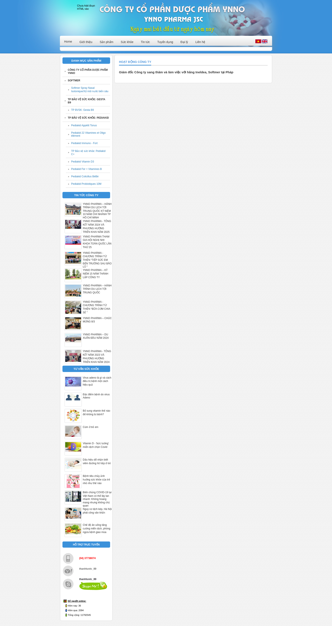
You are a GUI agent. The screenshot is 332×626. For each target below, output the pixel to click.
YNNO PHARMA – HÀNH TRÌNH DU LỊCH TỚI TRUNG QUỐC (97, 289)
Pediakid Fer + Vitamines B (86, 169)
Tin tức (145, 42)
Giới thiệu (85, 42)
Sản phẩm (106, 42)
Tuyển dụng (165, 42)
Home (68, 41)
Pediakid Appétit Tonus (84, 125)
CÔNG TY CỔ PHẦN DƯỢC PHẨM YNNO (88, 71)
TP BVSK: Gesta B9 (82, 109)
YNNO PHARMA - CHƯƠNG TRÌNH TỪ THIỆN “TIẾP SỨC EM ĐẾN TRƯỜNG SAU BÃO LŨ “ (97, 259)
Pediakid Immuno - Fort (84, 143)
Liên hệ (200, 42)
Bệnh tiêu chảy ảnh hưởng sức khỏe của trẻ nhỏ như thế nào (96, 480)
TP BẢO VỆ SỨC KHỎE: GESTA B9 (86, 101)
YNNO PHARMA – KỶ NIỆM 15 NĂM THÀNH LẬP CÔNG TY (95, 274)
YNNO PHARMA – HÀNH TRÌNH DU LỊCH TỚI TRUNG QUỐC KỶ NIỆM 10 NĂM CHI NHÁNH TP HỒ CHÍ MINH (97, 211)
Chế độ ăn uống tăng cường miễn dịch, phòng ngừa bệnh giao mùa (96, 528)
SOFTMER (74, 80)
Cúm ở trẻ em (90, 427)
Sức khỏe (127, 42)
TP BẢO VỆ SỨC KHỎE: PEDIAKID (88, 117)
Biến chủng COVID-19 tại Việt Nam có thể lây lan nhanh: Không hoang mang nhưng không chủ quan (97, 499)
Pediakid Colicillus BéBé (84, 176)
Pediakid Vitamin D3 (82, 161)
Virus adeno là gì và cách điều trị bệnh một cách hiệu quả (97, 381)
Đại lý (184, 42)
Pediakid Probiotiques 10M (86, 183)
